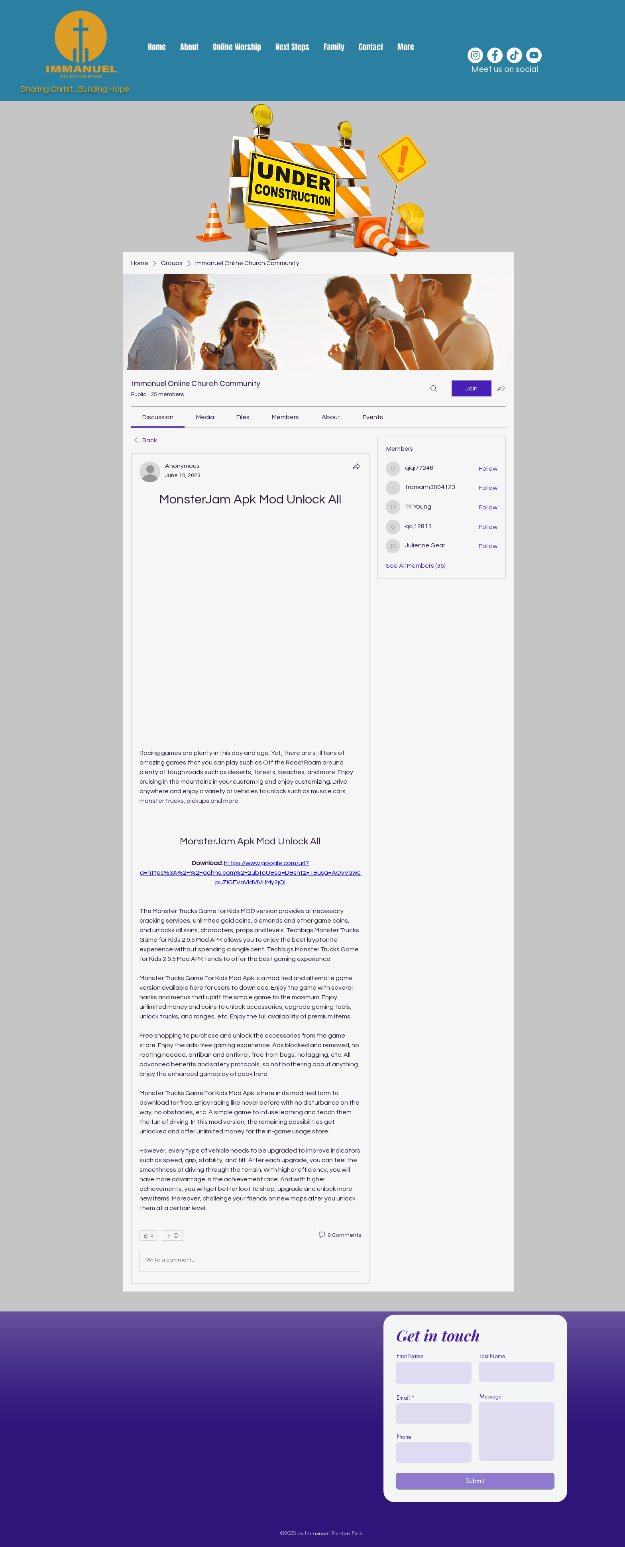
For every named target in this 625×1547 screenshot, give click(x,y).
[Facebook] (495, 55)
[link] (157, 417)
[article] (250, 868)
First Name (410, 1356)
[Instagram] (475, 55)
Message (490, 1396)
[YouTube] (534, 55)
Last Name (492, 1356)
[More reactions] (172, 1235)
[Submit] (475, 1481)
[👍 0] (148, 1235)
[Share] (356, 466)
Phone (404, 1437)
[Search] (433, 388)
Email (403, 1397)
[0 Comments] (339, 1236)
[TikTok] (514, 55)
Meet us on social (504, 69)
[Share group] (501, 388)
